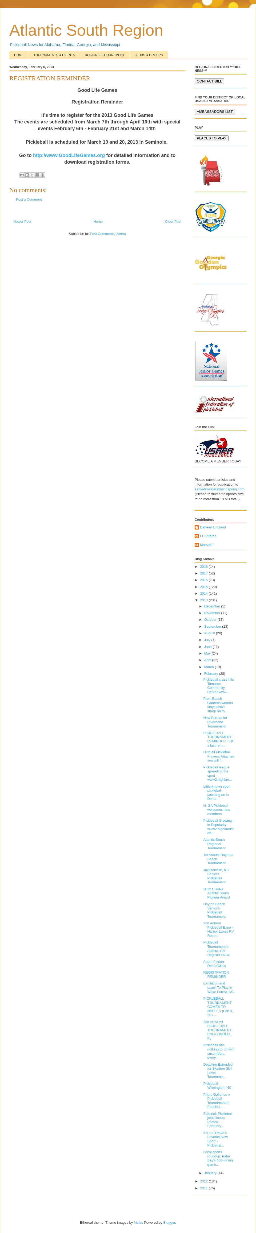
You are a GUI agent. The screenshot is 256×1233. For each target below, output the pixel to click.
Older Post (173, 222)
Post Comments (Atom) (108, 234)
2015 (204, 587)
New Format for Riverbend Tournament (215, 722)
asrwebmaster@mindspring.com (220, 489)
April (208, 660)
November (212, 613)
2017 (204, 573)
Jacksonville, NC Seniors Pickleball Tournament (216, 876)
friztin (138, 1222)
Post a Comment (29, 199)
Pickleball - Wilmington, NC (217, 1086)
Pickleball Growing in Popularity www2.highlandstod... (218, 826)
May (208, 653)
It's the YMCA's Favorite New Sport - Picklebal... (215, 1139)
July (207, 640)
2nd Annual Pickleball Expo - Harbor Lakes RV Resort (218, 929)
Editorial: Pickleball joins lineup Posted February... (217, 1120)
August (210, 633)
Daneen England (213, 527)
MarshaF (207, 545)
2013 (204, 600)
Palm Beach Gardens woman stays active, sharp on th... (218, 705)
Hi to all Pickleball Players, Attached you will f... (218, 756)
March (209, 667)
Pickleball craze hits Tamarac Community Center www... (218, 685)
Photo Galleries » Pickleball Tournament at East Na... (216, 1101)
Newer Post (22, 222)
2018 (204, 567)
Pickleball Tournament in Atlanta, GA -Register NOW (216, 948)
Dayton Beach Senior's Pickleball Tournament (214, 910)
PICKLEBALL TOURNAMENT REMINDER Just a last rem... (218, 739)
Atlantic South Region (86, 30)
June (208, 647)
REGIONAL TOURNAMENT (105, 55)
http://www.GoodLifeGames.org (69, 155)
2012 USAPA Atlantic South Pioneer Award (216, 893)
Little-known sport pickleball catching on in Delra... (216, 792)
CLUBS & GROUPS (148, 55)
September (213, 626)
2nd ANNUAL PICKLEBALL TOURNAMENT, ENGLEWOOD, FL (217, 1030)
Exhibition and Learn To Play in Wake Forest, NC (218, 987)
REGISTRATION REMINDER (216, 974)
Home (98, 222)
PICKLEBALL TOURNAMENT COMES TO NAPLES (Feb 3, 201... (218, 1006)
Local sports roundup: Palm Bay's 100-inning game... (218, 1158)
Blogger (169, 1222)
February (211, 674)
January (211, 1173)
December (212, 606)
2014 (204, 593)
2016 (204, 580)
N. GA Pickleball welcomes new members (216, 810)
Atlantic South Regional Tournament (214, 844)
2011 (204, 1188)
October (211, 620)
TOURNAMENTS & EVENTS (54, 55)
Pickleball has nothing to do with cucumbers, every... (218, 1051)
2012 (204, 1181)
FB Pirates (208, 536)
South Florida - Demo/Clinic (214, 964)
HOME (19, 55)
